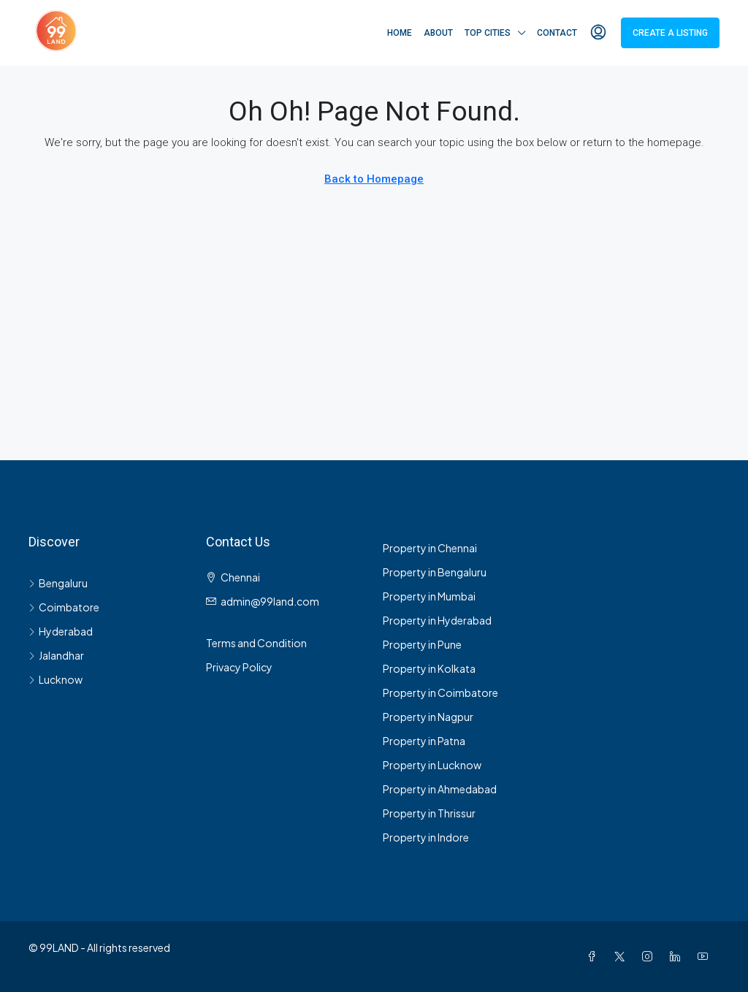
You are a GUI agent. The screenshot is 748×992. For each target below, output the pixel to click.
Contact (557, 33)
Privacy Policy (239, 667)
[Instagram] (650, 956)
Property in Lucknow (432, 764)
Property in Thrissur (429, 813)
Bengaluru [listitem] (58, 583)
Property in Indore (426, 837)
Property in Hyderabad (437, 620)
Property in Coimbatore (440, 692)
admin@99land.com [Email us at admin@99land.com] (270, 601)
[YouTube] (706, 956)
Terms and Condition (256, 642)
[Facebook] (595, 956)
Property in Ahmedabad (440, 788)
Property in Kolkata (429, 668)
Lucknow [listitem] (55, 679)
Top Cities (488, 33)
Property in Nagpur (428, 716)
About (438, 33)
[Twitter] (622, 956)
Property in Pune (422, 644)
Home (399, 33)
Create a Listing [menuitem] (670, 33)
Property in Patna (424, 740)
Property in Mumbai (429, 596)
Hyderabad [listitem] (60, 631)
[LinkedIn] (678, 956)
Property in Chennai (430, 547)
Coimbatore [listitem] (63, 607)
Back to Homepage (374, 179)
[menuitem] (598, 33)
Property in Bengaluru (434, 572)
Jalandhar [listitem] (56, 655)
